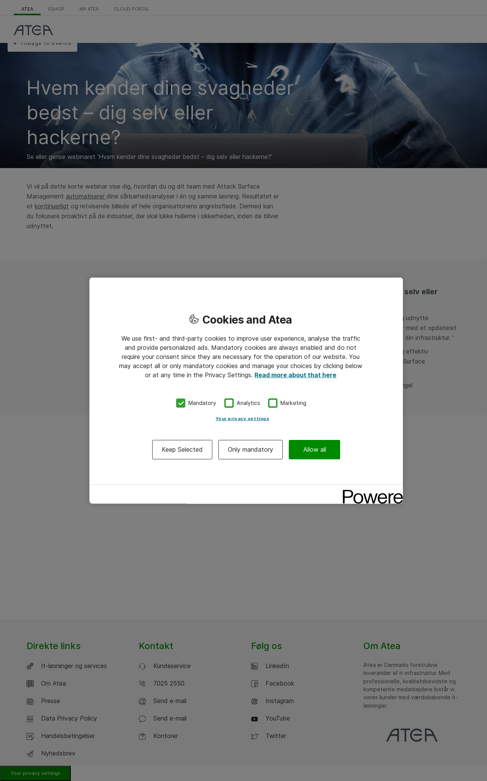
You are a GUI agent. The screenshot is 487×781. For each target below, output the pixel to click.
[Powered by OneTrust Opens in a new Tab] (370, 491)
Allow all (314, 449)
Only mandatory (250, 449)
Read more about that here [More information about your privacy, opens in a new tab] (295, 375)
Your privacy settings (242, 418)
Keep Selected (182, 449)
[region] (246, 391)
